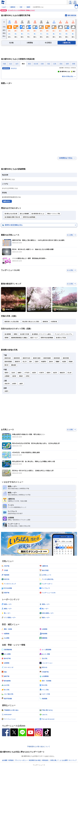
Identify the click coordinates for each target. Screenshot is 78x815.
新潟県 (28, 7)
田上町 (69, 409)
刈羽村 (27, 413)
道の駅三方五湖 (24, 371)
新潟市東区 (17, 395)
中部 (21, 7)
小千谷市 (26, 409)
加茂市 (34, 409)
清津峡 (6, 374)
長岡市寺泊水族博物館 (29, 254)
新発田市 (17, 398)
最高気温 (6, 68)
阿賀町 (71, 398)
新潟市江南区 (37, 395)
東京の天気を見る (69, 113)
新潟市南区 (57, 395)
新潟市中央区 (26, 395)
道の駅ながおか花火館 (11, 250)
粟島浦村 (13, 402)
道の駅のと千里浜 (61, 374)
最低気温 (14, 68)
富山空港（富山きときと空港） (31, 358)
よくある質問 (64, 797)
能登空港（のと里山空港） (12, 358)
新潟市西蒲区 (8, 398)
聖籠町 (58, 398)
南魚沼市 (62, 409)
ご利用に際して (54, 797)
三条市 (13, 409)
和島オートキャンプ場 (53, 250)
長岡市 (6, 409)
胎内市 (51, 398)
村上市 (25, 398)
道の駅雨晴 (8, 371)
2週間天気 (12, 7)
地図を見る (6, 238)
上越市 (21, 420)
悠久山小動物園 (24, 250)
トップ (3, 7)
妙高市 (14, 420)
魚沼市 (55, 409)
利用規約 (11, 797)
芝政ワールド (34, 374)
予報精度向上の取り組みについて (38, 783)
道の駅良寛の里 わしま (37, 250)
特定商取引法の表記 (35, 797)
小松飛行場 (54, 358)
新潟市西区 (66, 395)
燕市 (30, 398)
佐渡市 (6, 428)
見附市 (48, 409)
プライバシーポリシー (21, 797)
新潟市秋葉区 (47, 395)
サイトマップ (72, 797)
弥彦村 (64, 398)
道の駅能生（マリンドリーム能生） (42, 371)
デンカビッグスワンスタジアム (63, 371)
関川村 (6, 402)
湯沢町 (14, 413)
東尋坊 (15, 371)
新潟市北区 (8, 395)
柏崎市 (20, 409)
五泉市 (36, 398)
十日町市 (41, 409)
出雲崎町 (7, 413)
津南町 (21, 413)
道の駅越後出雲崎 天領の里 (12, 254)
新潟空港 (45, 358)
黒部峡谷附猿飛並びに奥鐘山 (19, 374)
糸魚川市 (7, 420)
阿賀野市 (43, 398)
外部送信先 (45, 797)
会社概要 (4, 797)
